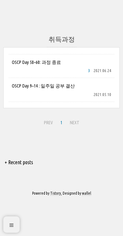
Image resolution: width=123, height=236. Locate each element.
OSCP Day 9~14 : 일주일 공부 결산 (43, 85)
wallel (86, 193)
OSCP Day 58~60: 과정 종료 (36, 62)
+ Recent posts (19, 162)
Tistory (55, 193)
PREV (48, 122)
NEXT (74, 122)
